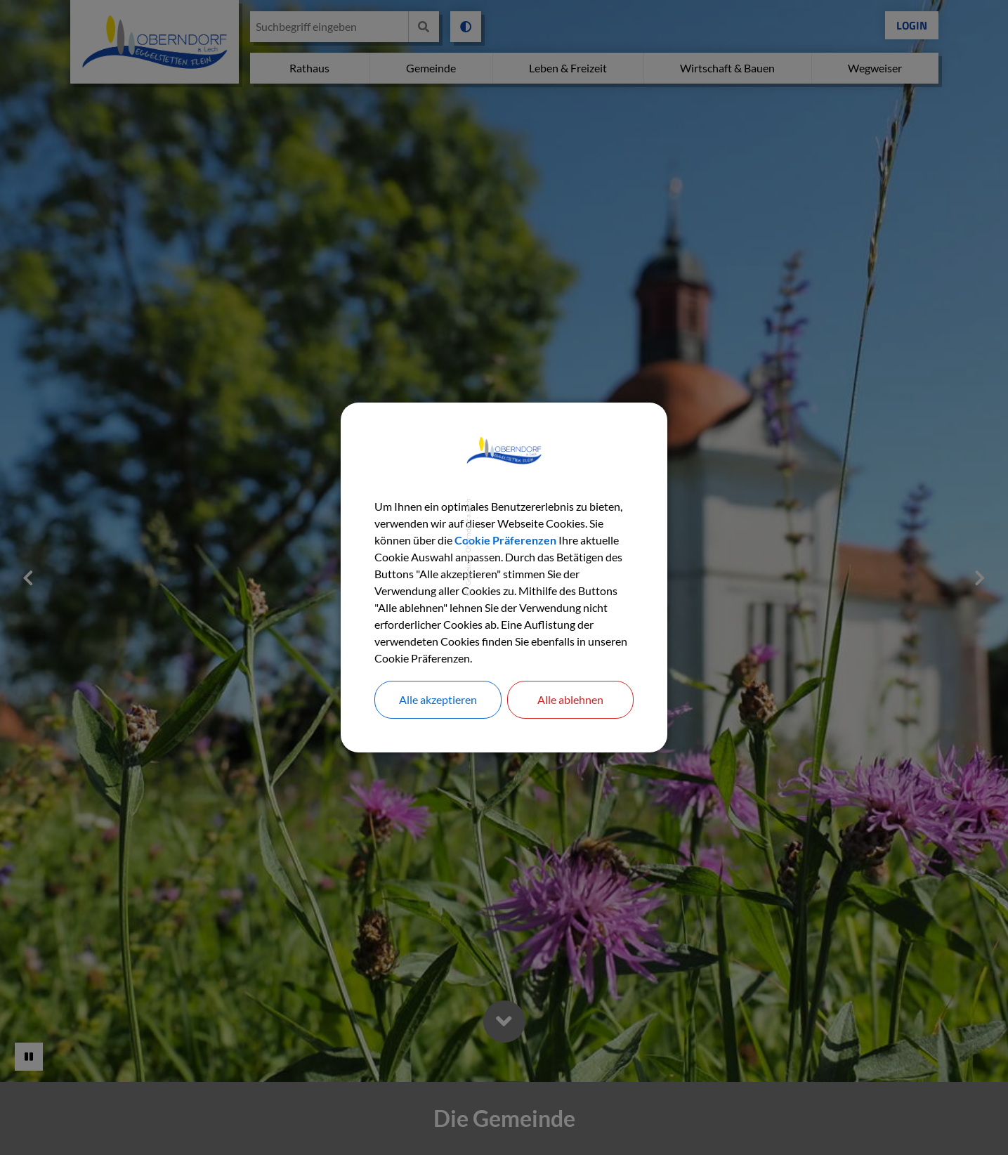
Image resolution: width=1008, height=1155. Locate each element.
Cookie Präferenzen (505, 540)
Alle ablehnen (570, 699)
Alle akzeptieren (438, 699)
